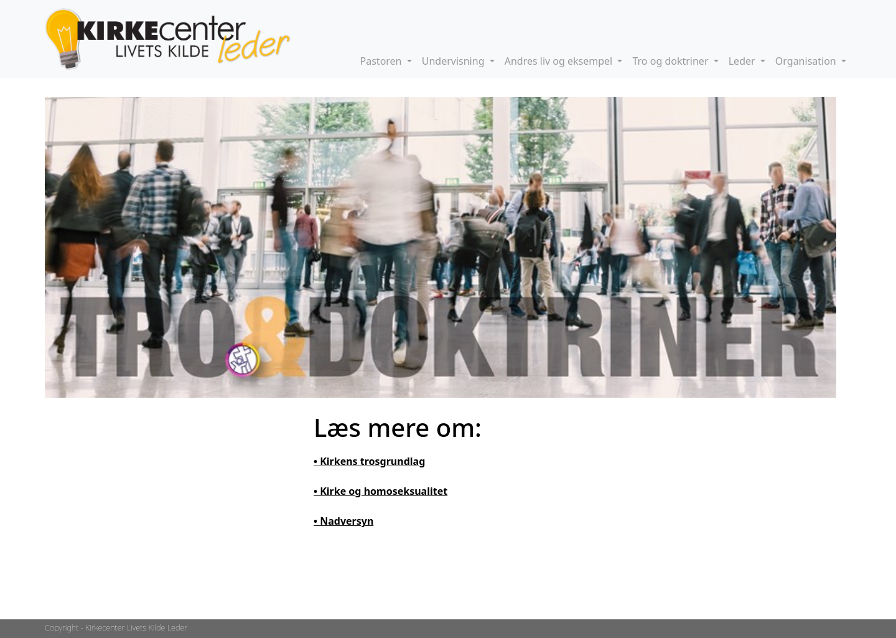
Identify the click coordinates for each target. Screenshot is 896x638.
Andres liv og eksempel (560, 61)
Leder (743, 61)
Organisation (807, 61)
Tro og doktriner (671, 61)
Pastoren (382, 61)
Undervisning (454, 61)
